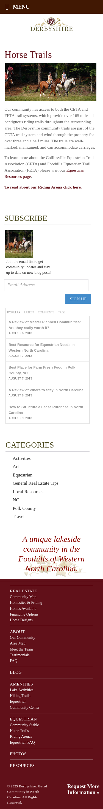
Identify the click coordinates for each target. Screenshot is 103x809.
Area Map (18, 643)
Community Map (23, 597)
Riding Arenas (21, 736)
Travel (18, 516)
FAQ (13, 660)
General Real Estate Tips (36, 483)
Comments (46, 312)
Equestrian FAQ (22, 742)
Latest (29, 312)
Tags (61, 312)
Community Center (25, 707)
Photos (18, 753)
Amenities (21, 684)
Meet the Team (21, 649)
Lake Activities (21, 690)
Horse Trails (19, 730)
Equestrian (22, 475)
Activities (21, 458)
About (17, 631)
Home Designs (21, 620)
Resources (22, 765)
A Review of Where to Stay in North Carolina (46, 390)
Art (16, 466)
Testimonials (20, 655)
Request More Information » (83, 789)
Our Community (22, 637)
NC (16, 499)
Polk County (24, 508)
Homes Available (23, 608)
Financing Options (24, 614)
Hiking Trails (20, 695)
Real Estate (23, 591)
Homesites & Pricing (26, 602)
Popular (13, 312)
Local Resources (28, 491)
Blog (15, 672)
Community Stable (24, 725)
